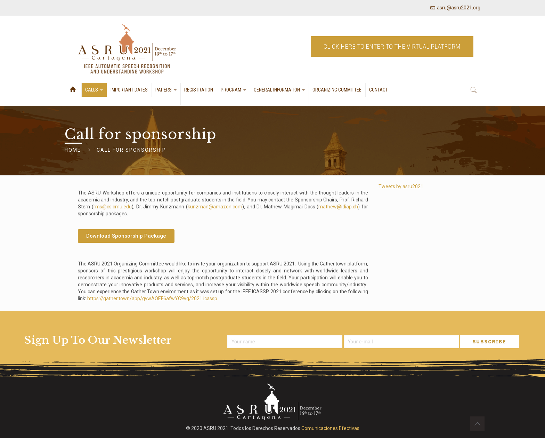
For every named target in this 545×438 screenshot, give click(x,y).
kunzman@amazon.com (215, 206)
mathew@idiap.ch (338, 206)
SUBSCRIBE (489, 342)
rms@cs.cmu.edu (112, 206)
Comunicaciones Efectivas (330, 428)
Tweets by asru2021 (401, 186)
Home (73, 150)
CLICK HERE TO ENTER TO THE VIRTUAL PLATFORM (392, 49)
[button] (126, 236)
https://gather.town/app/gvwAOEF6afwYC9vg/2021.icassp (152, 298)
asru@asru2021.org (458, 7)
